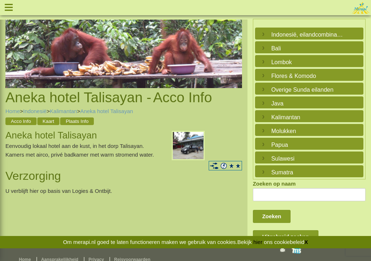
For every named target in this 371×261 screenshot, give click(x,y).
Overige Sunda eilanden (302, 90)
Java (277, 103)
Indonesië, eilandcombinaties (307, 35)
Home (12, 111)
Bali (276, 48)
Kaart (48, 121)
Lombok (281, 62)
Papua (279, 145)
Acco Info (21, 121)
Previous (12, 45)
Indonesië (35, 111)
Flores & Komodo (293, 76)
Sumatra (282, 172)
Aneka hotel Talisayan (106, 111)
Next (234, 45)
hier (257, 242)
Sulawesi (283, 159)
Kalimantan (63, 111)
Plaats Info (77, 121)
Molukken (283, 131)
